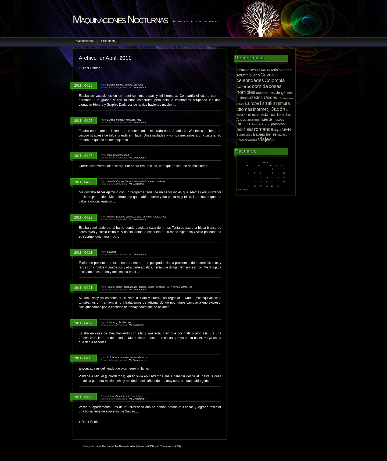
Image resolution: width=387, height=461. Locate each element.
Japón (151, 287)
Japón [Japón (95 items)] (278, 109)
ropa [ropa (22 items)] (277, 129)
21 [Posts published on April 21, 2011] (267, 182)
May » (245, 189)
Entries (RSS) (145, 446)
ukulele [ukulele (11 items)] (282, 134)
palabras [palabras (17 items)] (278, 124)
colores (111, 216)
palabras (160, 181)
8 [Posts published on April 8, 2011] (272, 173)
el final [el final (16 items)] (241, 98)
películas (138, 84)
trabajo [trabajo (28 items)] (259, 134)
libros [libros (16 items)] (281, 115)
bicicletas (112, 357)
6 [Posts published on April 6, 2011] (260, 173)
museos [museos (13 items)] (278, 119)
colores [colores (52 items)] (243, 86)
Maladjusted (139, 181)
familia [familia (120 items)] (267, 103)
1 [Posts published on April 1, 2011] (272, 169)
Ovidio (156, 216)
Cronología (108, 40)
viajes (184, 287)
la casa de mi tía (143, 216)
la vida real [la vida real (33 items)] (266, 114)
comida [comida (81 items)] (260, 86)
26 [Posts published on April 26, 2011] (254, 186)
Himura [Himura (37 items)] (283, 103)
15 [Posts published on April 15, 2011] (272, 177)
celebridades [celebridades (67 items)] (250, 80)
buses (119, 287)
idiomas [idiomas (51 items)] (244, 109)
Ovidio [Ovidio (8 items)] (266, 124)
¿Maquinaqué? (85, 40)
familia (119, 84)
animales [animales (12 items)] (263, 70)
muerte (150, 181)
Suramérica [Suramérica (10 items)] (244, 134)
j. (117, 322)
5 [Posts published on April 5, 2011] (254, 173)
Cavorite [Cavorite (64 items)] (269, 75)
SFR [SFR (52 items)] (286, 129)
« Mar (238, 189)
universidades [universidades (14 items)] (246, 140)
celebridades (130, 287)
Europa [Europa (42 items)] (252, 103)
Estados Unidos (124, 216)
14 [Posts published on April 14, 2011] (267, 177)
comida (111, 181)
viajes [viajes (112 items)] (265, 139)
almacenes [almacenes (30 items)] (246, 70)
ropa (139, 120)
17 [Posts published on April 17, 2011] (284, 177)
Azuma (110, 287)
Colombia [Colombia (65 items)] (274, 80)
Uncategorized (121, 155)
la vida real (125, 322)
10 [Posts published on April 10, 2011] (284, 173)
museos (120, 120)
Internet (111, 322)
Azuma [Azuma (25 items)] (242, 75)
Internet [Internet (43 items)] (260, 109)
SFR (169, 287)
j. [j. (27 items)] (269, 109)
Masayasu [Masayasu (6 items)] (253, 119)
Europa (111, 84)
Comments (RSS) (170, 446)
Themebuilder (127, 446)
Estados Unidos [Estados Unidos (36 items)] (262, 97)
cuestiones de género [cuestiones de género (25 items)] (274, 92)
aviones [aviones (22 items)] (285, 70)
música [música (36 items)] (243, 123)
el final (110, 396)
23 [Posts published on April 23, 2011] (278, 182)
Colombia (123, 357)
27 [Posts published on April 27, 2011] (261, 186)
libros (128, 181)
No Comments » (137, 87)
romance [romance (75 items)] (263, 129)
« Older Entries (89, 68)
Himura (128, 84)
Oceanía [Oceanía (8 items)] (256, 124)
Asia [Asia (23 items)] (274, 70)
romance (130, 120)
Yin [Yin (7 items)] (274, 140)
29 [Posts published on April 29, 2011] (272, 186)
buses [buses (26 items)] (254, 75)
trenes (176, 287)
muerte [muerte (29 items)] (265, 119)
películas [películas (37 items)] (244, 129)
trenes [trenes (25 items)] (271, 134)
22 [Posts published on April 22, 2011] (272, 182)
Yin (190, 287)
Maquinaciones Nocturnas (120, 19)
